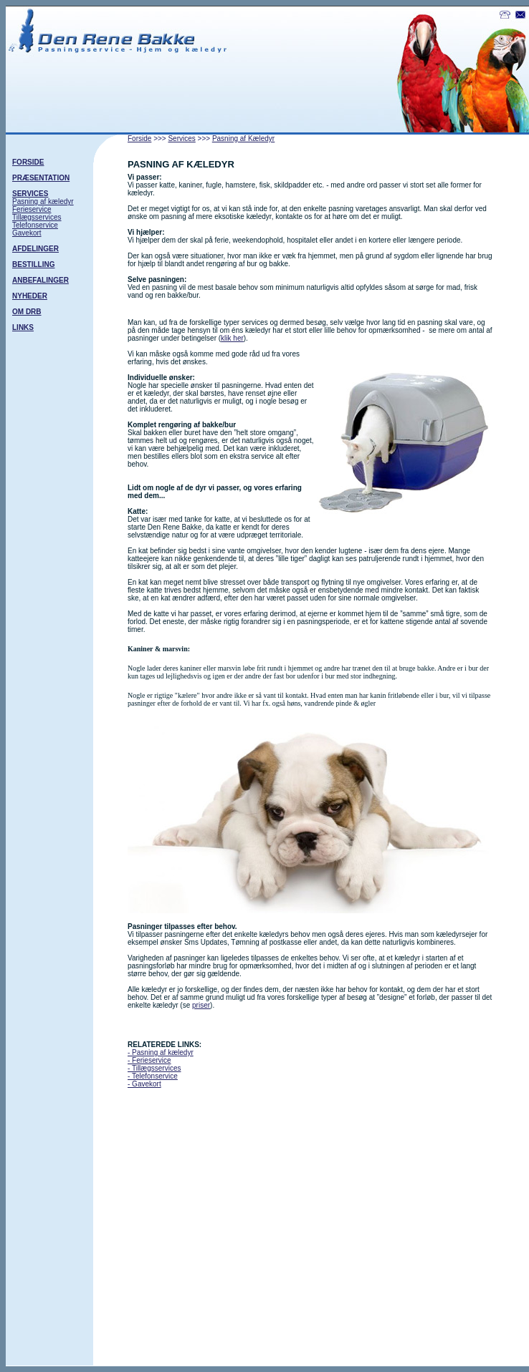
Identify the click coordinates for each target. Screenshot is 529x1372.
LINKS (23, 327)
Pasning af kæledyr (43, 201)
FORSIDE (28, 162)
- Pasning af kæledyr (161, 1052)
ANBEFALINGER (40, 280)
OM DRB (27, 312)
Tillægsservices (37, 217)
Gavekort (27, 233)
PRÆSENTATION (41, 178)
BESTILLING (33, 264)
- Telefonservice (153, 1076)
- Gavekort (144, 1084)
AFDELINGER (35, 249)
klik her (232, 338)
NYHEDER (29, 296)
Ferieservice (31, 209)
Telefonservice (35, 225)
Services (181, 138)
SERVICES (30, 194)
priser (201, 1005)
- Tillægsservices (154, 1068)
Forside (139, 138)
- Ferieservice (149, 1060)
